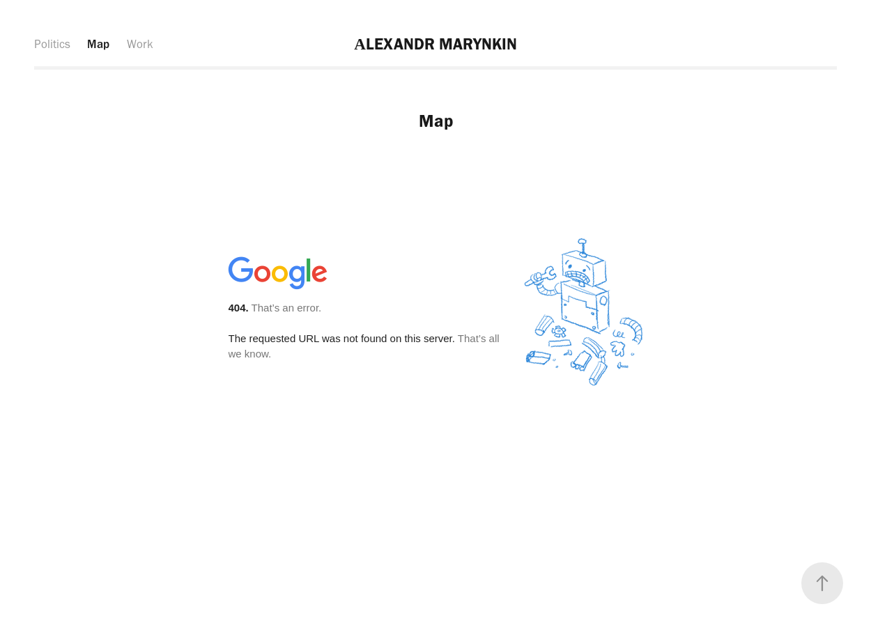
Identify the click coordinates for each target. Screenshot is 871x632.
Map (98, 44)
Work (140, 44)
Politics (52, 44)
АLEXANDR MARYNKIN (435, 44)
